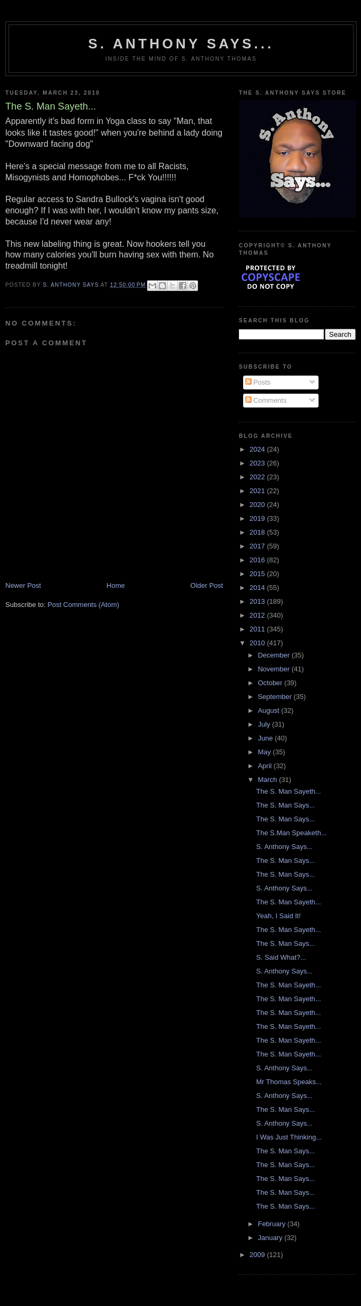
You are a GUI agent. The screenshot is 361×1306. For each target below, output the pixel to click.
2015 (258, 574)
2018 (258, 532)
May (265, 752)
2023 (258, 463)
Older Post (207, 585)
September (276, 697)
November (275, 669)
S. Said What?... (281, 957)
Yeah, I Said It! (278, 916)
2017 (258, 546)
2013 (258, 601)
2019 (258, 518)
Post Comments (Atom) (83, 605)
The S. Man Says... (285, 805)
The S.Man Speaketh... (291, 833)
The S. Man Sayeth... (288, 791)
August (269, 710)
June (266, 738)
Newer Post (23, 585)
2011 (258, 629)
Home (116, 585)
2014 (258, 588)
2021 (258, 491)
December (275, 655)
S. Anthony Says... (181, 44)
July (265, 724)
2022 (258, 477)
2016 (258, 560)
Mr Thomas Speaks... (288, 1082)
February (273, 1224)
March (268, 780)
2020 (258, 505)
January (271, 1238)
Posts (258, 382)
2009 (258, 1255)
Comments (266, 400)
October (271, 683)
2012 (258, 615)
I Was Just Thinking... (289, 1137)
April (266, 766)
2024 (258, 449)
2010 (258, 643)
